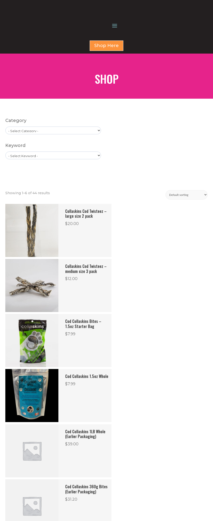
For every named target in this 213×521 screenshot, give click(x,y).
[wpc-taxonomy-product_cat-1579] (53, 156)
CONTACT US (127, 448)
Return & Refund (37, 484)
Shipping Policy (35, 504)
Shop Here (106, 71)
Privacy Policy (34, 474)
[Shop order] (187, 221)
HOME (122, 431)
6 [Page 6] (113, 394)
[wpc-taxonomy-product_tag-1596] (53, 181)
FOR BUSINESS (128, 442)
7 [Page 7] (123, 394)
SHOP (121, 436)
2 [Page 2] (77, 394)
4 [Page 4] (96, 394)
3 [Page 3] (86, 394)
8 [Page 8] (133, 394)
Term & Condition (37, 494)
